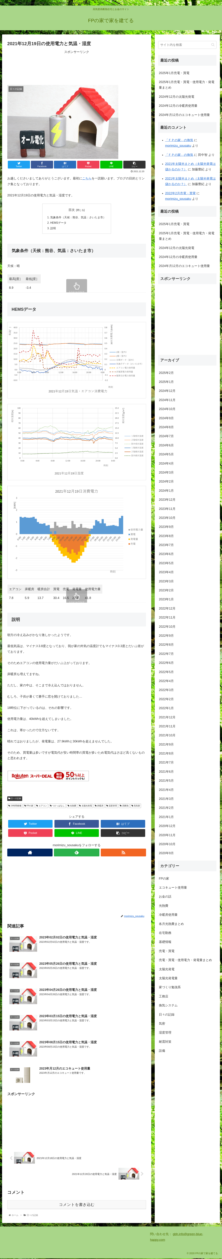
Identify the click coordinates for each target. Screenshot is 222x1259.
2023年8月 (166, 536)
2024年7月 (166, 436)
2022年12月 (167, 608)
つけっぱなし (57, 806)
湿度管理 (111, 806)
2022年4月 (166, 681)
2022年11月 (167, 617)
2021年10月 (167, 735)
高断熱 (124, 806)
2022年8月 (166, 644)
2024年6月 (166, 445)
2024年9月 (166, 418)
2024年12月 (167, 391)
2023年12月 (167, 499)
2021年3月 (166, 799)
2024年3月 (166, 472)
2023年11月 (167, 509)
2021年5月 (166, 780)
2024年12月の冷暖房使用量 (178, 105)
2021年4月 (166, 790)
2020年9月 (166, 853)
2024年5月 (166, 454)
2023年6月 (166, 554)
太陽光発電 (85, 806)
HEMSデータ (58, 223)
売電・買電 (166, 951)
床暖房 (99, 806)
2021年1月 (166, 817)
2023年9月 (166, 527)
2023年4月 (166, 572)
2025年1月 (166, 382)
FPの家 (28, 806)
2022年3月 (166, 690)
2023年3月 (166, 581)
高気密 (135, 806)
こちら (87, 178)
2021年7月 (166, 762)
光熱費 (72, 806)
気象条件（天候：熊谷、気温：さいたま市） (78, 217)
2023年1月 (166, 599)
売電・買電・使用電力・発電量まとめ (185, 960)
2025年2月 (166, 373)
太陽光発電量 (168, 978)
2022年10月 (167, 626)
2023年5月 (166, 563)
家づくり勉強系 (170, 987)
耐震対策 (165, 1041)
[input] (187, 45)
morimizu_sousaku (178, 145)
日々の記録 (14, 799)
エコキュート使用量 (173, 887)
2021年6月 (166, 771)
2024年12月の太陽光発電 (176, 96)
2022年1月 (166, 708)
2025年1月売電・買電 (174, 73)
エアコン (41, 806)
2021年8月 (166, 753)
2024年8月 (166, 427)
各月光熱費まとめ (171, 924)
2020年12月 (167, 826)
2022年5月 (166, 672)
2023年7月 (166, 545)
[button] (213, 45)
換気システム (168, 1005)
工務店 (163, 996)
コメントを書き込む (77, 1205)
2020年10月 (167, 844)
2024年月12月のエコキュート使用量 (184, 115)
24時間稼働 (14, 806)
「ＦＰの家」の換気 (179, 140)
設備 (162, 1050)
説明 (53, 228)
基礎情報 (165, 942)
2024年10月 (167, 409)
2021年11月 (167, 726)
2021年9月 (166, 744)
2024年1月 (166, 490)
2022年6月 (166, 663)
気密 (162, 1023)
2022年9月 (166, 635)
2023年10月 (167, 518)
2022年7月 (166, 654)
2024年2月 (166, 481)
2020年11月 (167, 835)
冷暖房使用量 (168, 914)
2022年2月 (166, 699)
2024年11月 (167, 400)
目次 (72, 210)
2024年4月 (166, 463)
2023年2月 (166, 590)
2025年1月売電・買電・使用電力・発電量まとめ (186, 84)
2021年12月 (167, 717)
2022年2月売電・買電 (180, 193)
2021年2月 (166, 808)
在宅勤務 (165, 933)
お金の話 (165, 896)
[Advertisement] (76, 67)
